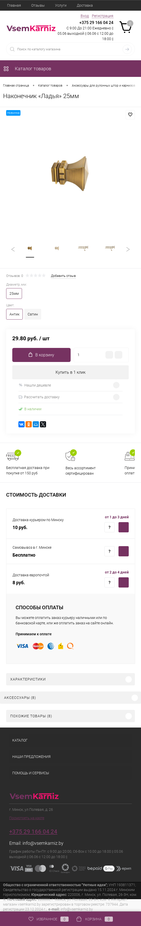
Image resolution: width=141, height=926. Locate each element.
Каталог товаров (27, 68)
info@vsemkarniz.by (43, 843)
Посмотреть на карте (26, 818)
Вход (85, 16)
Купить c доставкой (123, 527)
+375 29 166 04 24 (96, 22)
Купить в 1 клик (70, 372)
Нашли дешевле (34, 385)
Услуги (61, 5)
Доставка (85, 5)
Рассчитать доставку (39, 397)
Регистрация (102, 16)
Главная (14, 5)
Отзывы (38, 5)
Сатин (33, 314)
